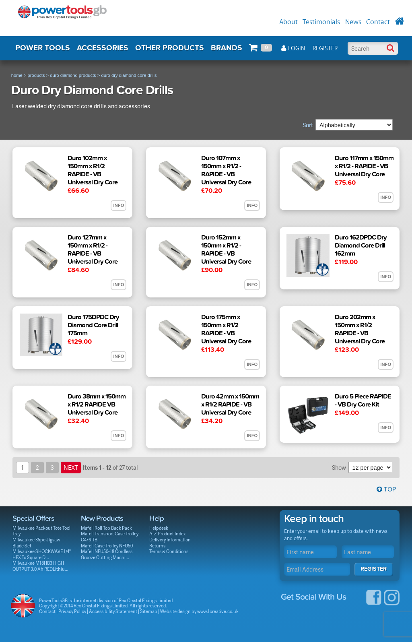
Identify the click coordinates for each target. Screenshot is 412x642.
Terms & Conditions (168, 551)
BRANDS (226, 47)
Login (293, 48)
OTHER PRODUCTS (169, 47)
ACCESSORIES (102, 47)
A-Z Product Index (167, 534)
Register (325, 48)
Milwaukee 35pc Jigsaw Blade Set (36, 543)
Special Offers (33, 518)
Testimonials (321, 22)
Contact (378, 22)
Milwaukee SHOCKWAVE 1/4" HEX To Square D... (41, 554)
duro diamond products (73, 75)
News (353, 22)
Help (156, 518)
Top (386, 489)
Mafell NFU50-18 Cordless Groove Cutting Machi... (106, 554)
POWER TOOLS (42, 47)
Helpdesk (158, 528)
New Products (102, 518)
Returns (157, 546)
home (17, 75)
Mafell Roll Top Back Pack (106, 528)
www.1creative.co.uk (218, 611)
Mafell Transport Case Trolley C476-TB (109, 537)
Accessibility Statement (113, 611)
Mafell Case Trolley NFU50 (107, 546)
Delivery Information (170, 540)
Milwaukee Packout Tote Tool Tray (41, 531)
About (288, 22)
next (71, 467)
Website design (175, 611)
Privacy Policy (72, 611)
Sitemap (148, 611)
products (36, 75)
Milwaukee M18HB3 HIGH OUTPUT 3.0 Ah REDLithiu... (40, 566)
